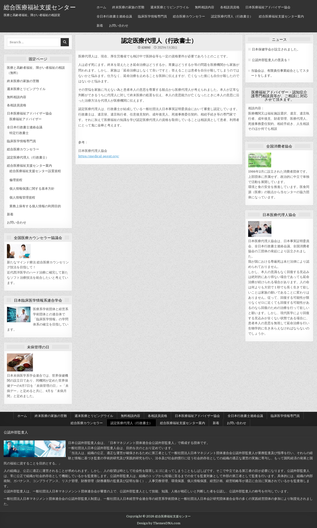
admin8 (146, 47)
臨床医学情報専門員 (152, 16)
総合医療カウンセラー (189, 16)
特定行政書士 (19, 133)
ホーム (101, 6)
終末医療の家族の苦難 (128, 6)
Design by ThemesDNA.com (158, 523)
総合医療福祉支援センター (40, 6)
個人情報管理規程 (22, 197)
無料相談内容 (204, 6)
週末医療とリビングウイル (169, 6)
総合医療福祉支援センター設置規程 (35, 171)
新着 (100, 25)
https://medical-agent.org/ (98, 156)
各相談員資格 (229, 6)
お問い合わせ (118, 25)
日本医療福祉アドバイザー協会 (268, 6)
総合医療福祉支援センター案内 (281, 16)
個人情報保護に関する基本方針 (31, 188)
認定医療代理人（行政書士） (232, 16)
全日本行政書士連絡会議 (114, 16)
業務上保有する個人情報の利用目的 (35, 206)
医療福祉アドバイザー (25, 119)
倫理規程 (15, 180)
